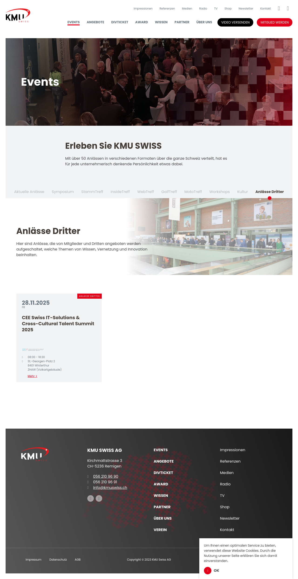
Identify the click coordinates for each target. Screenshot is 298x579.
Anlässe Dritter (269, 191)
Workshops (219, 191)
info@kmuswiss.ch (107, 487)
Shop (228, 8)
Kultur (242, 191)
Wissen (161, 22)
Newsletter (246, 8)
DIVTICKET (119, 22)
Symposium (63, 191)
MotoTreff (193, 191)
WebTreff (145, 191)
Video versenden (235, 22)
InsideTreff (120, 191)
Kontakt (265, 8)
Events (74, 22)
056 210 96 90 (102, 476)
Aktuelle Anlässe (29, 191)
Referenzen (167, 8)
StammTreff (92, 191)
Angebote (95, 22)
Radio (203, 8)
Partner (182, 22)
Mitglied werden (275, 22)
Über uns (204, 22)
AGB (78, 560)
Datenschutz (58, 560)
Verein (160, 529)
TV (216, 8)
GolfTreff (169, 191)
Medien (187, 8)
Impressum (33, 560)
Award (141, 22)
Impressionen (143, 8)
